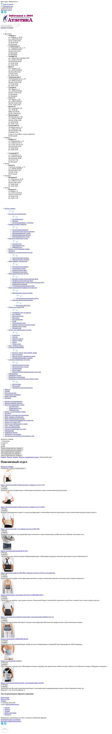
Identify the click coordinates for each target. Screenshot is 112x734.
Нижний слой (16, 328)
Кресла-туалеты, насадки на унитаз (23, 356)
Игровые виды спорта (19, 326)
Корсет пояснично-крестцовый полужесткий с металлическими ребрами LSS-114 (27, 617)
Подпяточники (17, 368)
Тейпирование (13, 373)
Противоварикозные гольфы (21, 233)
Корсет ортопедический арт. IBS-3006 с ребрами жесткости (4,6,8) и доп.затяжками (28, 573)
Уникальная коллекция (19, 284)
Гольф (14, 321)
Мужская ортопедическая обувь (22, 300)
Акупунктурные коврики (20, 266)
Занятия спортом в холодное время (23, 325)
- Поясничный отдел (15, 408)
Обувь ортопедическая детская (18, 273)
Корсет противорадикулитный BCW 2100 (14, 551)
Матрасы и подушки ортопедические (20, 252)
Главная (3, 457)
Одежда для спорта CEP (16, 307)
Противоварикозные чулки (21, 237)
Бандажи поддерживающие (17, 214)
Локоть (14, 342)
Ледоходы (11, 251)
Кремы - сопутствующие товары (18, 249)
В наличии (6, 441)
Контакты (8, 398)
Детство (15, 337)
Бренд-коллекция (17, 316)
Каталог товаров (10, 208)
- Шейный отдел (13, 410)
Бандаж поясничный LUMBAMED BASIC (14, 639)
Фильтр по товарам (7, 466)
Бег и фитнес (16, 314)
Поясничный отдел (18, 245)
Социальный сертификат (13, 394)
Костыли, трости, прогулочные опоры (24, 353)
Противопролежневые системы (22, 358)
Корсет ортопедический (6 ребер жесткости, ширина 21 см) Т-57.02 (23, 485)
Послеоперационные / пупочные (22, 223)
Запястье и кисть (17, 339)
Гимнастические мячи (19, 270)
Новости (7, 389)
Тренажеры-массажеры (19, 272)
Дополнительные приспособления (23, 231)
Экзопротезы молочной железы (22, 388)
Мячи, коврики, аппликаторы (17, 261)
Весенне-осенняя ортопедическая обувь (25, 279)
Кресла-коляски (17, 354)
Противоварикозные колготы (21, 235)
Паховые (15, 221)
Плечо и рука (16, 344)
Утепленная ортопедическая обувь (23, 286)
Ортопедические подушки (20, 259)
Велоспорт (15, 318)
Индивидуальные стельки (20, 365)
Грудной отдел (17, 244)
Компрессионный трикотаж (17, 224)
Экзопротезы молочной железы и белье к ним (23, 379)
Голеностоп (16, 335)
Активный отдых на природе (21, 312)
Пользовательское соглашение (10, 719)
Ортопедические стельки (20, 367)
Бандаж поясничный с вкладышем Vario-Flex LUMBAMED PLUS (22, 595)
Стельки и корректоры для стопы (19, 359)
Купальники (16, 386)
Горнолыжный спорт (19, 323)
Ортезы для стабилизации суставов (19, 330)
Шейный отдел (17, 247)
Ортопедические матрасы (20, 258)
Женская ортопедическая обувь (22, 293)
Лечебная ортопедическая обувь (22, 281)
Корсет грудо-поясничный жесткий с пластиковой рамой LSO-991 (22, 683)
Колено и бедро (17, 340)
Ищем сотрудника (10, 396)
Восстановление (17, 319)
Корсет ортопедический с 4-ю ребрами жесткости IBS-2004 (20, 529)
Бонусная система (10, 393)
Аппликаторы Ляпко (19, 268)
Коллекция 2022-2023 (23, 305)
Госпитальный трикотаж (20, 230)
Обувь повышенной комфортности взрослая (22, 287)
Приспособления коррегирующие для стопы (26, 372)
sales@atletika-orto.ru (12, 704)
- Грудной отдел (13, 406)
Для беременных (17, 219)
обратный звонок (6, 10)
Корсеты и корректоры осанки (18, 238)
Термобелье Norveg (14, 375)
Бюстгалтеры (16, 384)
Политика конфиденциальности (11, 721)
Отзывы (7, 391)
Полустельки (16, 370)
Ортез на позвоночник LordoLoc (11, 661)
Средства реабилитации (16, 347)
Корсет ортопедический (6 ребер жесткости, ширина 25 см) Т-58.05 (23, 507)
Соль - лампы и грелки (15, 345)
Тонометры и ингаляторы (16, 377)
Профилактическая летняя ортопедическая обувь (28, 282)
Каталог (7, 707)
